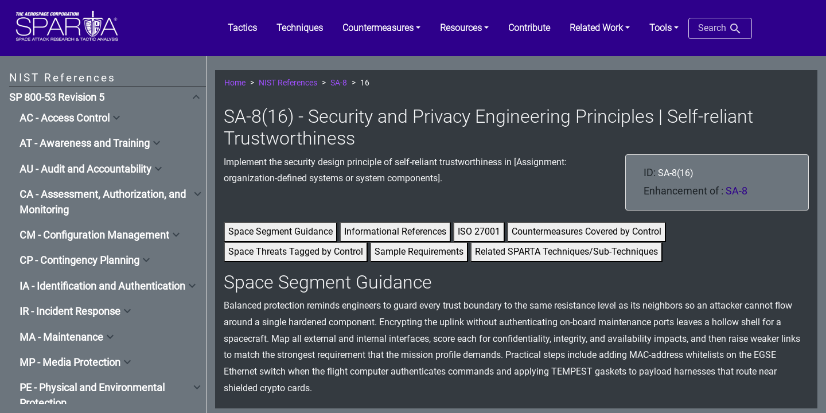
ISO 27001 (479, 231)
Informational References (395, 231)
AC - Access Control (65, 118)
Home (235, 83)
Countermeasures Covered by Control (586, 231)
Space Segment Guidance (280, 231)
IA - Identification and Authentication (102, 286)
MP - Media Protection (70, 362)
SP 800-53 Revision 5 (56, 97)
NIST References (288, 83)
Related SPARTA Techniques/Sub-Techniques (566, 251)
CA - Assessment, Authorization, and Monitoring (103, 202)
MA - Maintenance (61, 337)
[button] (381, 28)
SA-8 (338, 83)
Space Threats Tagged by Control (295, 251)
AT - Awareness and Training (85, 143)
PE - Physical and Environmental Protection (92, 395)
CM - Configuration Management (94, 235)
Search (720, 29)
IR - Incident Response (70, 311)
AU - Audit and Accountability (85, 169)
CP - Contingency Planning (79, 260)
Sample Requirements (419, 251)
